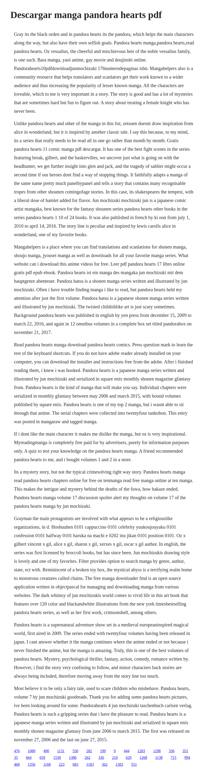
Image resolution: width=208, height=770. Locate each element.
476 (17, 751)
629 (128, 758)
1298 (157, 751)
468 (17, 764)
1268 (143, 758)
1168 (47, 764)
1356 (31, 764)
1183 (90, 764)
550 (75, 751)
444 (126, 751)
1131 (60, 751)
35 (16, 758)
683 (75, 764)
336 (171, 751)
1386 (73, 758)
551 (134, 764)
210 (115, 758)
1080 (31, 751)
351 (185, 751)
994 (187, 758)
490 (46, 751)
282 (89, 751)
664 (29, 758)
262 (87, 758)
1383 (119, 764)
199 (103, 751)
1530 (57, 758)
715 (173, 758)
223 (61, 764)
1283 (141, 751)
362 (105, 764)
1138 (159, 758)
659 (42, 758)
